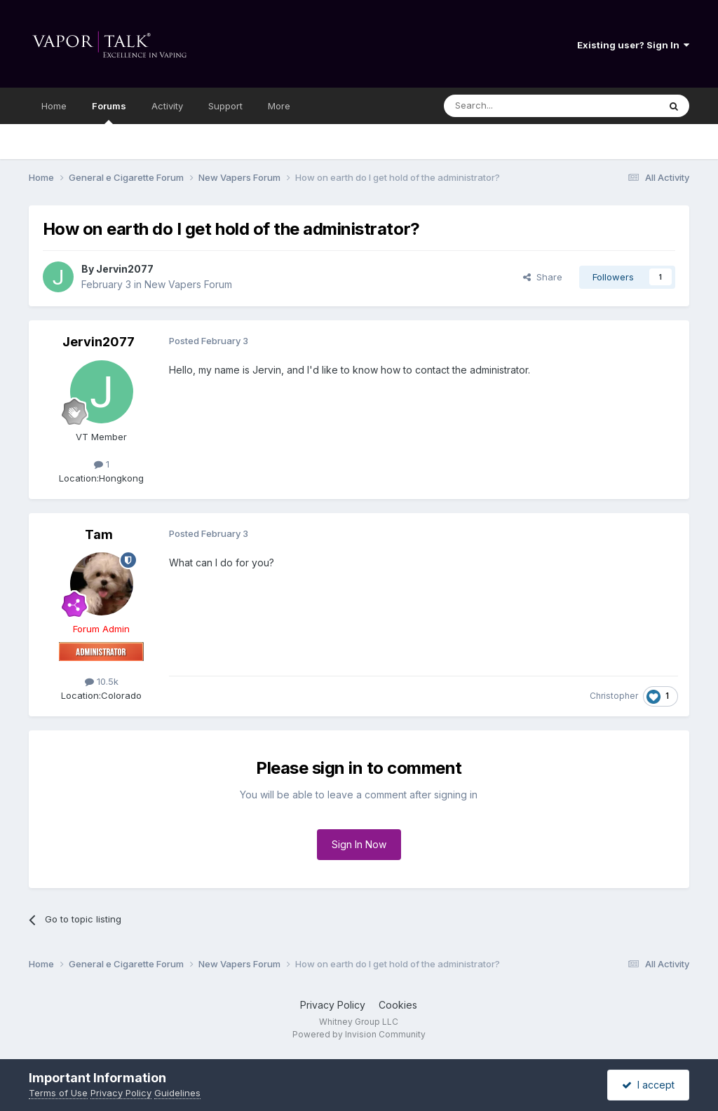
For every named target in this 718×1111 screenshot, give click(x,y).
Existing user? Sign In (633, 44)
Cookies (398, 1005)
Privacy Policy (332, 1005)
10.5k (101, 681)
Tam (99, 534)
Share (542, 276)
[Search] (515, 106)
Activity (167, 105)
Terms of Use (58, 1092)
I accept (648, 1085)
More (279, 105)
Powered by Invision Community (359, 1034)
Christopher (614, 695)
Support (225, 105)
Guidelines (177, 1092)
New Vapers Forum (188, 284)
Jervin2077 (125, 269)
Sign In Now (359, 844)
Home (54, 105)
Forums (109, 112)
